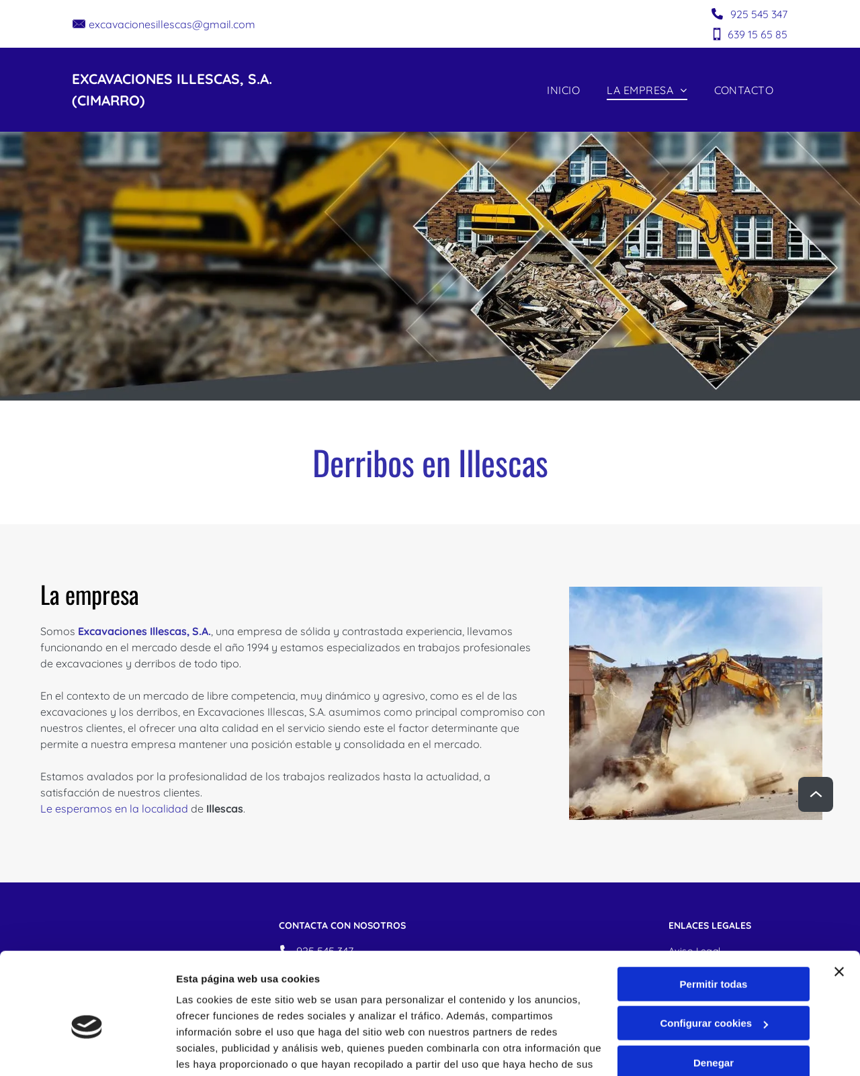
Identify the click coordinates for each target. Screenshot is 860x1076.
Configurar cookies (714, 955)
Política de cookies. (274, 1012)
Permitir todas (714, 916)
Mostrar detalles (215, 1049)
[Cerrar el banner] (839, 904)
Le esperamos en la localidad (114, 808)
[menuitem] (563, 89)
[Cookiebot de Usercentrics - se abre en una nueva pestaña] (87, 1050)
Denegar (713, 995)
